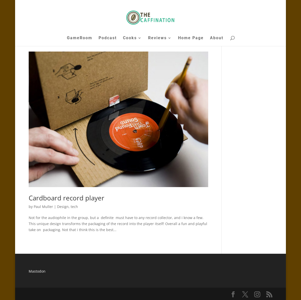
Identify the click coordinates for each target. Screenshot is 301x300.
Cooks (130, 38)
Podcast (108, 38)
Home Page (191, 38)
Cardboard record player (66, 197)
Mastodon (37, 271)
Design (63, 206)
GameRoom (79, 38)
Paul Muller (43, 206)
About (216, 38)
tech (74, 206)
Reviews (157, 38)
